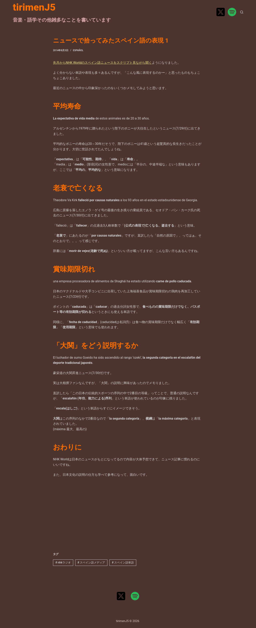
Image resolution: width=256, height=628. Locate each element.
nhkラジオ (63, 562)
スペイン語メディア (91, 562)
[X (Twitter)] (220, 12)
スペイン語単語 (123, 562)
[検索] (241, 12)
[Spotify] (232, 12)
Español (78, 50)
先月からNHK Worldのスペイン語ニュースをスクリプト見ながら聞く (102, 63)
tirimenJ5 (34, 7)
